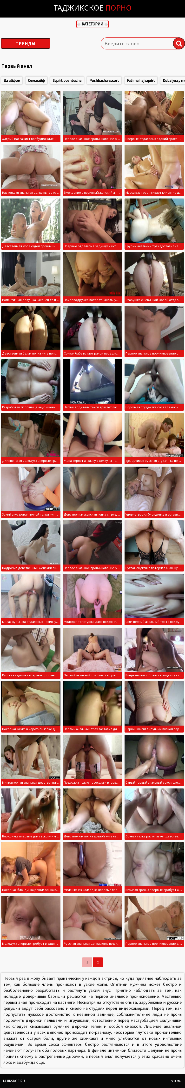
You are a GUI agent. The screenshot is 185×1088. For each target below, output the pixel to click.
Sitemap (177, 1081)
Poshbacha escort (114, 80)
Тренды (26, 43)
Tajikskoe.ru (13, 1081)
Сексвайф (46, 80)
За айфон (22, 80)
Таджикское (92, 8)
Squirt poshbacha (77, 80)
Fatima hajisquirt (151, 80)
